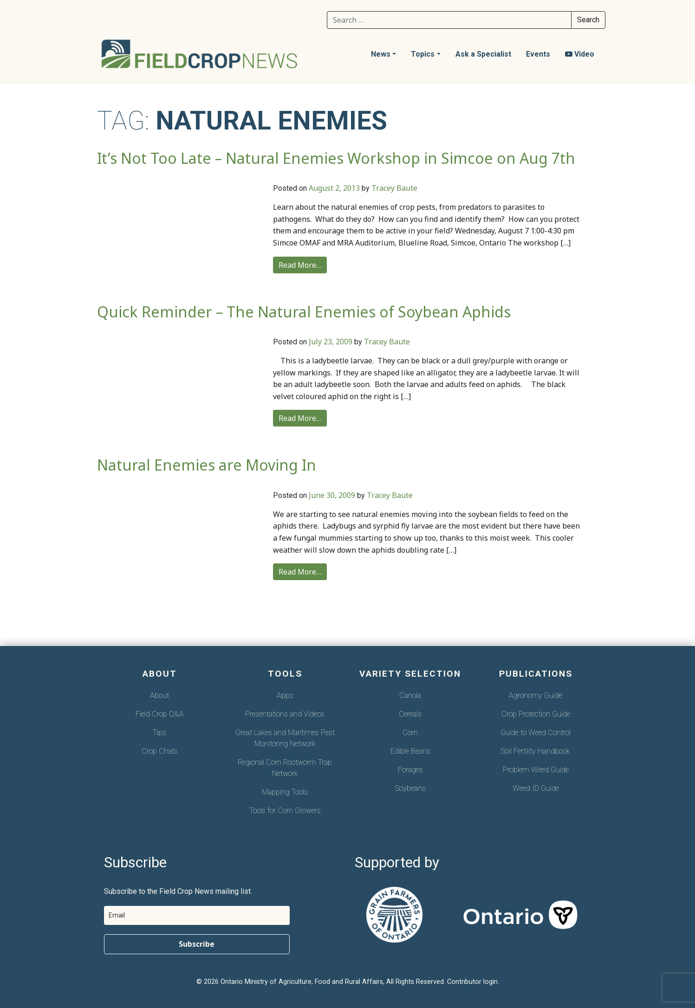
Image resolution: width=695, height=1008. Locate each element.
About (159, 695)
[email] (197, 915)
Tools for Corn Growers (285, 810)
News (380, 54)
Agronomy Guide (535, 695)
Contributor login (472, 982)
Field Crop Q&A (160, 714)
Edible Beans (410, 751)
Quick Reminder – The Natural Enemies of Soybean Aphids (304, 312)
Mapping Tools (285, 792)
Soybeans (410, 788)
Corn (410, 732)
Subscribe (196, 944)
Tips (159, 732)
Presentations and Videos (285, 714)
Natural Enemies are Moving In (206, 465)
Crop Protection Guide (535, 714)
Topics (423, 54)
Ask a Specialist (483, 54)
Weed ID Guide (536, 788)
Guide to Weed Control (535, 732)
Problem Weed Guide (536, 769)
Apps (285, 695)
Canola (410, 695)
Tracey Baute (394, 188)
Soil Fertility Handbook (535, 751)
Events (538, 54)
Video (579, 54)
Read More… (300, 265)
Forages (410, 769)
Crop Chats (160, 751)
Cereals (410, 714)
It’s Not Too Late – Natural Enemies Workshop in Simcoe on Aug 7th (336, 158)
